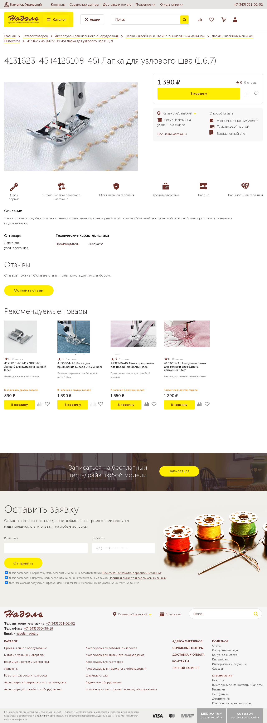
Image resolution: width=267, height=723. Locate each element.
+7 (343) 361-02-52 (248, 4)
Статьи (217, 646)
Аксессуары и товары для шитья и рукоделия (35, 682)
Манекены (11, 668)
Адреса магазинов (187, 641)
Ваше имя (11, 538)
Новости (218, 680)
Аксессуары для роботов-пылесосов (111, 648)
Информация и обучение (229, 664)
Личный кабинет (185, 668)
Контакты (58, 4)
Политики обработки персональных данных (137, 578)
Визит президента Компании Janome (237, 685)
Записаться (179, 471)
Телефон (98, 538)
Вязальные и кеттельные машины (26, 662)
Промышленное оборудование (25, 648)
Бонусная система (225, 655)
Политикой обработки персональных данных (131, 573)
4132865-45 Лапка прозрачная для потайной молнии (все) (132, 365)
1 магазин (170, 614)
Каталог (56, 19)
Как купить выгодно (225, 650)
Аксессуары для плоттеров (104, 662)
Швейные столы (97, 675)
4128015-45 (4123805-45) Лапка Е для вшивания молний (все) (25, 366)
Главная (10, 36)
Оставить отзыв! (29, 290)
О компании (172, 4)
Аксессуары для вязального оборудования (115, 655)
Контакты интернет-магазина (232, 703)
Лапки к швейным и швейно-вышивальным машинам (165, 36)
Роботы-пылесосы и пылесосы (25, 675)
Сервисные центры (84, 4)
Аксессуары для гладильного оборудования (116, 668)
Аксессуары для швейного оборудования (86, 36)
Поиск (184, 19)
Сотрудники (220, 694)
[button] (23, 4)
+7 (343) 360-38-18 (38, 628)
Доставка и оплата (117, 4)
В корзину (198, 94)
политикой (43, 715)
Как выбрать (220, 659)
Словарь (217, 668)
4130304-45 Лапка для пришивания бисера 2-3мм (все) (79, 365)
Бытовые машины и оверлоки (24, 655)
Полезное (146, 4)
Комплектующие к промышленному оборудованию (121, 689)
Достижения (221, 698)
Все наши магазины (172, 134)
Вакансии (218, 689)
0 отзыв (250, 82)
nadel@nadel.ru (27, 633)
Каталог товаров (35, 36)
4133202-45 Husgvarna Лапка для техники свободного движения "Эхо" (185, 366)
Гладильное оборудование (104, 682)
